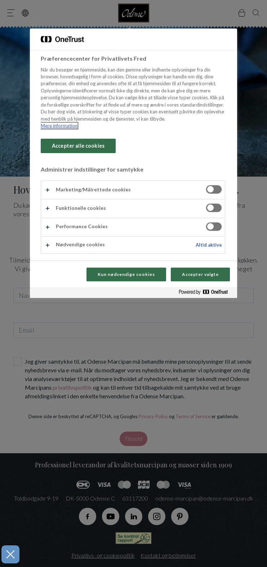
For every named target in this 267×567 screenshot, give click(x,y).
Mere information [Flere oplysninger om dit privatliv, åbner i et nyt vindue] (59, 126)
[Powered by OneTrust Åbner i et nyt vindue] (206, 293)
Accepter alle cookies (78, 146)
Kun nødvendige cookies (126, 274)
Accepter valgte (200, 274)
